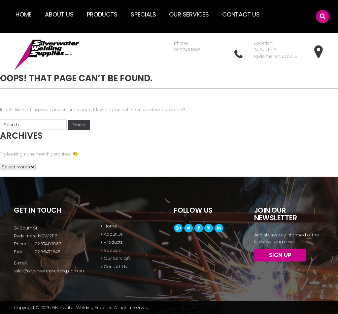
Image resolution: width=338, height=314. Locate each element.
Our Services (189, 14)
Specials (143, 14)
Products (113, 242)
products (102, 14)
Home (24, 14)
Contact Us (241, 14)
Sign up (280, 255)
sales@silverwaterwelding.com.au (49, 270)
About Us (59, 14)
